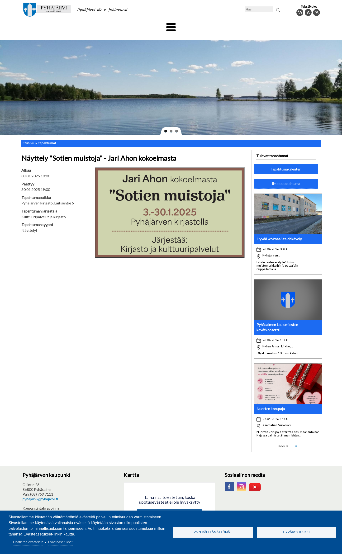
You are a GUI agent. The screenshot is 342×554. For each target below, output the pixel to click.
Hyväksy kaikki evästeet (169, 507)
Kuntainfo (275, 25)
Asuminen (66, 25)
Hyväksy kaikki (296, 532)
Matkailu (196, 25)
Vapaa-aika (144, 25)
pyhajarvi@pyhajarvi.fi (40, 491)
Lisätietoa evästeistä (28, 542)
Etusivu (28, 135)
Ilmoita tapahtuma (286, 176)
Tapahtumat (47, 135)
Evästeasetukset (60, 542)
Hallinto (252, 25)
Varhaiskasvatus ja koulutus (104, 25)
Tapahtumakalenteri (286, 161)
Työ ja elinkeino (225, 25)
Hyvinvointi (171, 25)
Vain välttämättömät (213, 532)
